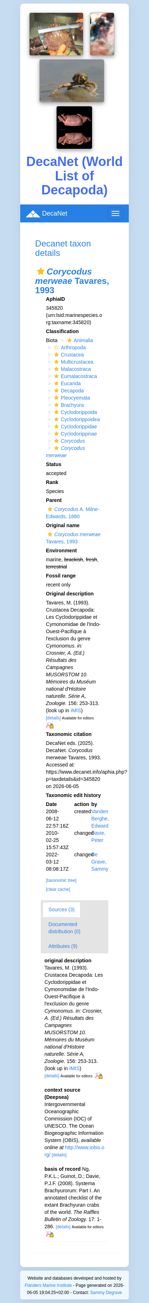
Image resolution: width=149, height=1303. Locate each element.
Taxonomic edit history (73, 795)
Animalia (79, 340)
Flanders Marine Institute (48, 1285)
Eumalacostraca (74, 376)
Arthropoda (69, 347)
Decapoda (68, 390)
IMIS (76, 710)
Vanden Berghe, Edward (100, 819)
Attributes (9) (62, 946)
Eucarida (66, 383)
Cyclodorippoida (74, 412)
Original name (62, 525)
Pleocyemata (71, 398)
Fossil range (60, 576)
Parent (54, 500)
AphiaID (55, 299)
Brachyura (68, 405)
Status (53, 464)
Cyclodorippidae (74, 426)
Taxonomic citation (69, 734)
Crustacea (68, 355)
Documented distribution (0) (64, 927)
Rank (52, 482)
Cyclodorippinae (74, 434)
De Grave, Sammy (99, 862)
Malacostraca (71, 369)
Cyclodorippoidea (76, 419)
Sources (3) (61, 909)
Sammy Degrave (106, 1292)
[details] (53, 717)
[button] (41, 271)
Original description (69, 594)
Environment (61, 550)
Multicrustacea (72, 362)
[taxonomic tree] (61, 880)
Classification (62, 331)
